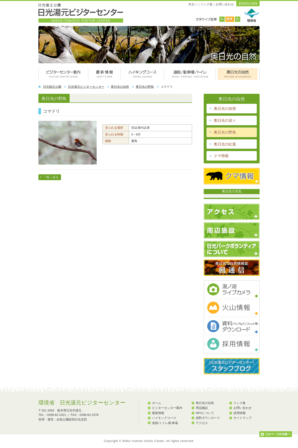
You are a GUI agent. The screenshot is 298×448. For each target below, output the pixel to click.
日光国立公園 (52, 86)
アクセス (202, 423)
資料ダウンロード (208, 418)
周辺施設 (202, 408)
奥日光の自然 (120, 86)
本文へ (192, 4)
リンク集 (206, 4)
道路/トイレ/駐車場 (165, 423)
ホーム (156, 403)
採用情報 (240, 413)
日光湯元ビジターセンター (86, 86)
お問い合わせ (225, 4)
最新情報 (158, 413)
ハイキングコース (164, 418)
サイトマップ (243, 418)
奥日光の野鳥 (145, 86)
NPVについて (205, 413)
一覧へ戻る (51, 177)
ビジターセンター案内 (167, 408)
